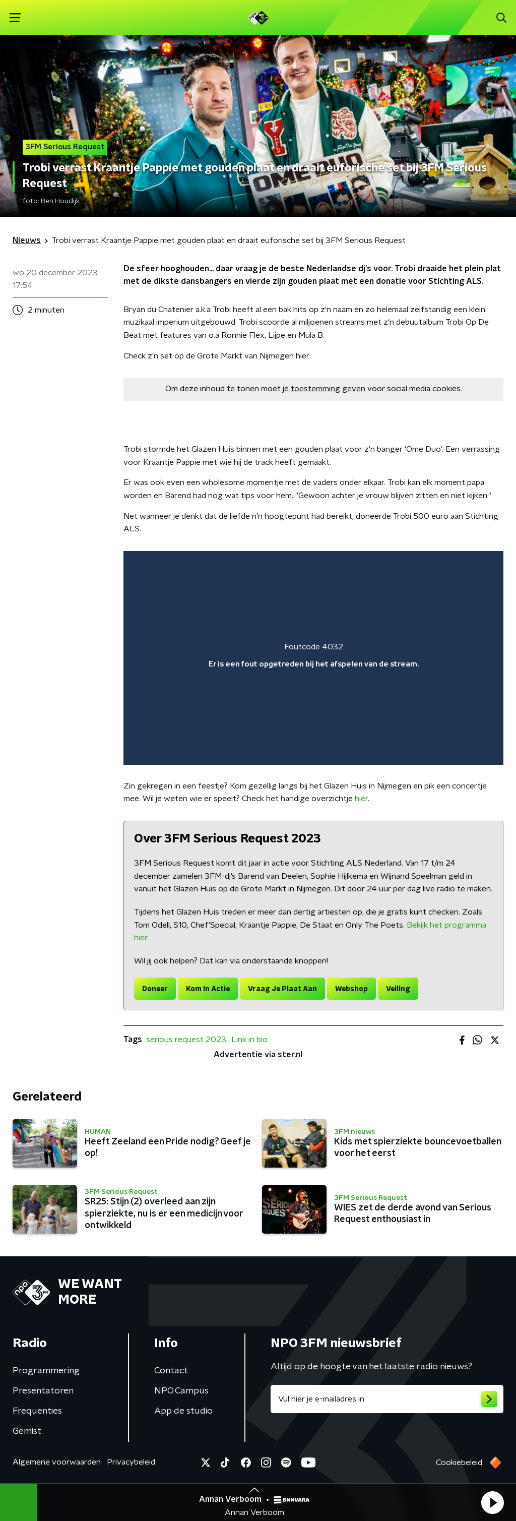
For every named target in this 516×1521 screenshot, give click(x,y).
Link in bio (249, 1040)
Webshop (351, 989)
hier (361, 799)
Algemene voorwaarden (57, 1462)
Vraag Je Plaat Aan (282, 989)
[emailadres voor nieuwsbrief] (387, 1399)
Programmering (46, 1370)
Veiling (398, 989)
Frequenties (37, 1411)
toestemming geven (328, 389)
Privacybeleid (131, 1462)
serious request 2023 (186, 1040)
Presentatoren (43, 1390)
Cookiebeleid (459, 1462)
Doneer (155, 989)
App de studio (183, 1411)
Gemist (27, 1431)
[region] (313, 658)
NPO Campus (181, 1390)
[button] (492, 1502)
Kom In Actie (208, 989)
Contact (171, 1370)
